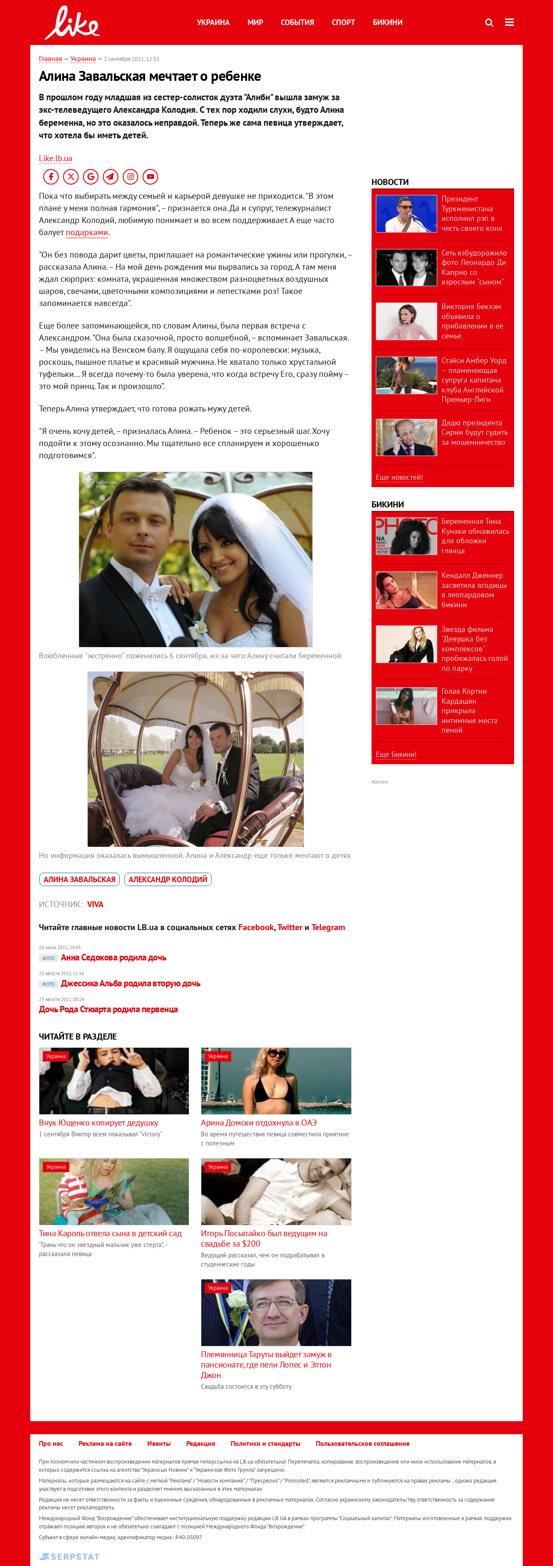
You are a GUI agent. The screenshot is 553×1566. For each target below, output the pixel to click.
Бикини (388, 22)
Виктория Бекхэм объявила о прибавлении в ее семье (472, 321)
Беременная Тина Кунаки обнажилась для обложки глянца (475, 535)
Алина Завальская (79, 879)
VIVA (95, 904)
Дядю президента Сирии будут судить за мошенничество (474, 432)
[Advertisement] (111, 1339)
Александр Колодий (168, 879)
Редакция (200, 1443)
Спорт (343, 22)
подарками (87, 232)
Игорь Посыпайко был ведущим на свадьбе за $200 (264, 1238)
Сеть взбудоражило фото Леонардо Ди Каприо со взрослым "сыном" (474, 267)
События (297, 22)
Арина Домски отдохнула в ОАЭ (259, 1122)
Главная (50, 58)
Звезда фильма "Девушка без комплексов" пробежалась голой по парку (475, 648)
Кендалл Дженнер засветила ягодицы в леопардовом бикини (474, 589)
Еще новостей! (399, 477)
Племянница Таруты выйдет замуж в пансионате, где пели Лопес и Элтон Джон (266, 1365)
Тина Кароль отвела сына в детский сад (110, 1233)
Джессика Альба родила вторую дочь (119, 983)
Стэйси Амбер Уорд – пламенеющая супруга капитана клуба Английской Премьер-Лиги (474, 379)
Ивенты (159, 1443)
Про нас (51, 1443)
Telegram (328, 927)
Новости (390, 182)
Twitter (289, 927)
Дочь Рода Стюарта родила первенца (108, 1009)
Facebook (256, 927)
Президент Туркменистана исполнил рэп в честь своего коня (472, 213)
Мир (255, 22)
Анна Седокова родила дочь (102, 957)
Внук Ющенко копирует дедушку (98, 1122)
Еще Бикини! (396, 754)
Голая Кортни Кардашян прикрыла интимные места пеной (470, 710)
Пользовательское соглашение (363, 1443)
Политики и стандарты (265, 1443)
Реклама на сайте (105, 1443)
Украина (213, 22)
